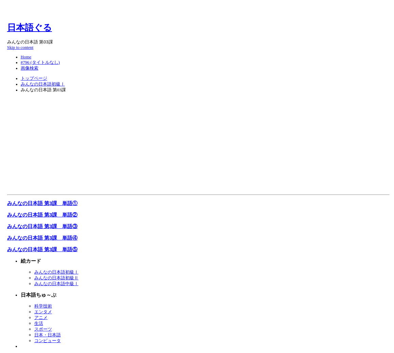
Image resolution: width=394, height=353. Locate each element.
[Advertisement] (198, 144)
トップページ (34, 78)
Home (26, 57)
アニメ (41, 317)
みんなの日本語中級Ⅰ (56, 283)
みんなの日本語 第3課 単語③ (42, 226)
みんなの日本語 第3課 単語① (42, 203)
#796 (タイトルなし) (40, 62)
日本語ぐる (29, 28)
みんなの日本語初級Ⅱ (56, 277)
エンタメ (43, 311)
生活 (38, 323)
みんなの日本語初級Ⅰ (43, 84)
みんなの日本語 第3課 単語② (42, 215)
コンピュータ (47, 340)
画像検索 (29, 68)
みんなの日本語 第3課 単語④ (42, 238)
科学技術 (43, 306)
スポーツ (43, 329)
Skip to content (20, 47)
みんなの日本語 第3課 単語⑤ (42, 249)
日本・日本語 (47, 334)
